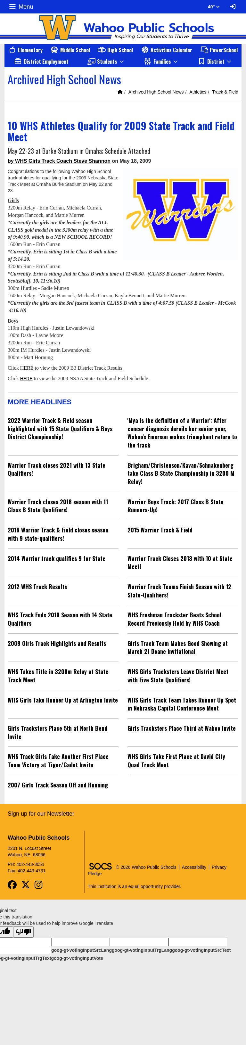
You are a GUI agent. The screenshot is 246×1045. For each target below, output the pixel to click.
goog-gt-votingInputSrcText (201, 950)
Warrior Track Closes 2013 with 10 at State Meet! (180, 562)
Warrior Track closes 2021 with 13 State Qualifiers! (56, 469)
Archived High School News (156, 92)
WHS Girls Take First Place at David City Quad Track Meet (176, 760)
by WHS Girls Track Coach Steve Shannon (59, 161)
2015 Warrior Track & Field (160, 530)
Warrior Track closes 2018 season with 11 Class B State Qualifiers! (58, 506)
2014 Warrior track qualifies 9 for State (56, 558)
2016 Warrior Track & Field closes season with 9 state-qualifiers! (58, 534)
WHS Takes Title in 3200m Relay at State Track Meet (58, 675)
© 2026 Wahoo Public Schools (146, 867)
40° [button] (214, 6)
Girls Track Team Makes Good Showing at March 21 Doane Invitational (177, 647)
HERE (27, 368)
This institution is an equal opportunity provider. (134, 886)
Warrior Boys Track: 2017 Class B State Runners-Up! (175, 506)
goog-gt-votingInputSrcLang (81, 950)
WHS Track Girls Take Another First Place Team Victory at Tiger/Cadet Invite (58, 760)
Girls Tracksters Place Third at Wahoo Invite (181, 728)
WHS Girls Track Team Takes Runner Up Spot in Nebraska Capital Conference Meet (181, 704)
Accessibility (194, 867)
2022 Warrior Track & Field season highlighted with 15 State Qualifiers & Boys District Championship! (60, 428)
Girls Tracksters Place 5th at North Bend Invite (57, 732)
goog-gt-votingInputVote (77, 958)
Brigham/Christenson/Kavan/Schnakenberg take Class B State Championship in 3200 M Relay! (180, 473)
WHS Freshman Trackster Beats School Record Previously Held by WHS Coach (174, 619)
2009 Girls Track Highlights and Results (57, 643)
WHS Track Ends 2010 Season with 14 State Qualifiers (60, 619)
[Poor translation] (23, 932)
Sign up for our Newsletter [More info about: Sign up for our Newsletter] (41, 813)
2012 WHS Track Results (37, 586)
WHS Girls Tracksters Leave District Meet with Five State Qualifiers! (177, 675)
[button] (106, 61)
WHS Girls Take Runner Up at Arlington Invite (63, 700)
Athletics (197, 92)
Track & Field (225, 92)
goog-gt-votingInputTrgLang (142, 950)
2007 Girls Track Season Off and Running (58, 785)
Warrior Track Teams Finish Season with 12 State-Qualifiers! (179, 590)
